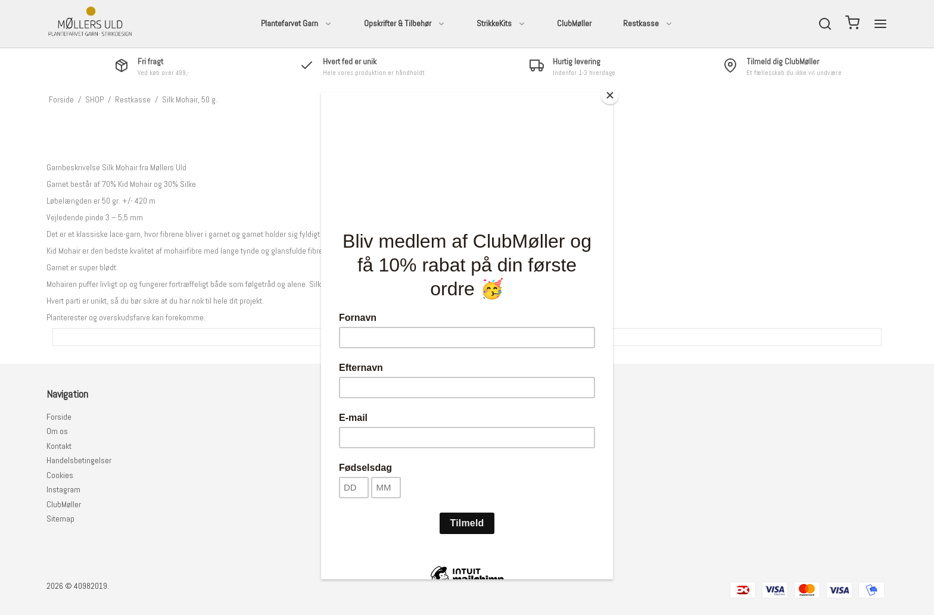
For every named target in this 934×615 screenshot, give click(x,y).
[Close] (610, 95)
